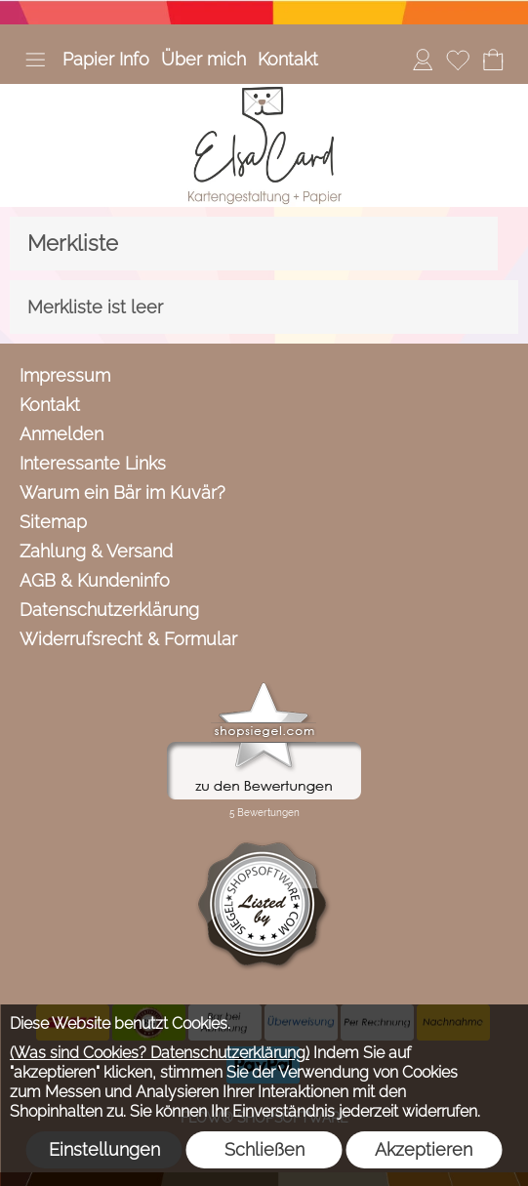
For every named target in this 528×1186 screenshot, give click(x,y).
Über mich (203, 59)
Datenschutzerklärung (109, 609)
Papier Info (105, 59)
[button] (35, 59)
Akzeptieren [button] (423, 1149)
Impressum (65, 375)
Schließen (264, 1149)
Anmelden (61, 434)
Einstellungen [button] (104, 1149)
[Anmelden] (422, 59)
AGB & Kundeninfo (95, 580)
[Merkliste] (457, 59)
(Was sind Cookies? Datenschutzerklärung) (159, 1052)
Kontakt (288, 59)
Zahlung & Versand (96, 551)
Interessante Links (93, 463)
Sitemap (53, 521)
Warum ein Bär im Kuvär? (122, 492)
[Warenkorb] (493, 59)
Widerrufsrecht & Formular (128, 639)
